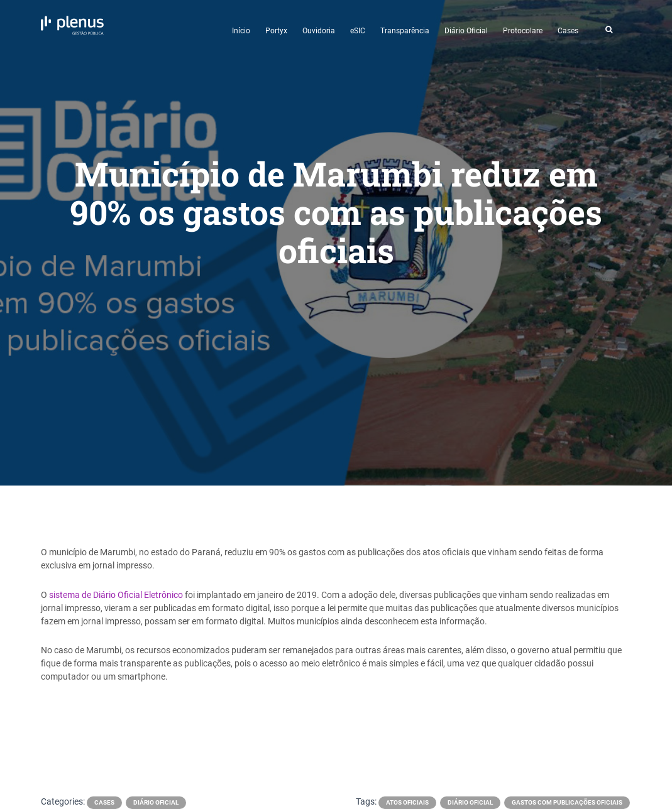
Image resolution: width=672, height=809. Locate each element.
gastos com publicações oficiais (567, 802)
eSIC (357, 30)
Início (241, 30)
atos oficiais (407, 802)
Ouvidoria (318, 30)
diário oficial (470, 802)
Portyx (276, 30)
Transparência (404, 30)
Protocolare (523, 30)
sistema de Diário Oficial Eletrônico (116, 595)
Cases (568, 30)
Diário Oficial (466, 30)
